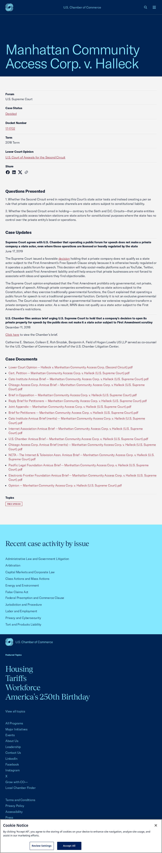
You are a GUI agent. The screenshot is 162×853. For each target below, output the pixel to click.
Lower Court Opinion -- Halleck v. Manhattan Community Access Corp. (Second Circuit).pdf (71, 367)
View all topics (15, 711)
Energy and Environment (22, 585)
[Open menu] (154, 7)
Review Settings (42, 845)
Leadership (13, 747)
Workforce (22, 687)
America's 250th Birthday (47, 696)
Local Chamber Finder (20, 788)
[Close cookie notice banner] (156, 825)
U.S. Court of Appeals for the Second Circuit (35, 157)
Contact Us (13, 753)
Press (9, 817)
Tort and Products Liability (23, 624)
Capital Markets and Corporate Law (30, 572)
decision (64, 258)
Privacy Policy (14, 806)
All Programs (14, 723)
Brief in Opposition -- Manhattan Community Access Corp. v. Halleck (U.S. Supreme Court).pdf (73, 395)
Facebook (12, 764)
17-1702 (10, 129)
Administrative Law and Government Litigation (37, 559)
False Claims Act (16, 592)
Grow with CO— (16, 782)
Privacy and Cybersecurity (23, 618)
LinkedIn (11, 759)
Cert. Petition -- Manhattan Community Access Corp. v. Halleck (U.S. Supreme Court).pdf (69, 373)
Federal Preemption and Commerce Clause (34, 598)
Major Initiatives (16, 729)
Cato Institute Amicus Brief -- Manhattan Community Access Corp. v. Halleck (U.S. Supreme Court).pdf (78, 379)
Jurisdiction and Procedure (23, 604)
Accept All (69, 845)
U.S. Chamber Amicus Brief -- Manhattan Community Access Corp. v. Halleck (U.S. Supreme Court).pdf (78, 439)
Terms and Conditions (20, 800)
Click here (12, 335)
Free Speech (14, 504)
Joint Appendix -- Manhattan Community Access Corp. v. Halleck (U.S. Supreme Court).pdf (70, 407)
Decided (11, 114)
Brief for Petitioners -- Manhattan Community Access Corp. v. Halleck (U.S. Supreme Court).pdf (73, 413)
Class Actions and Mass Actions (27, 579)
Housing (19, 668)
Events (10, 735)
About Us (11, 741)
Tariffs (15, 678)
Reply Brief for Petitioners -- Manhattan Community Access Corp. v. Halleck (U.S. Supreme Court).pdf (78, 401)
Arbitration (12, 565)
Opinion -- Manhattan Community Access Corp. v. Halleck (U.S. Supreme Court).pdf (65, 485)
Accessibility (14, 812)
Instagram (12, 770)
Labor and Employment (21, 611)
